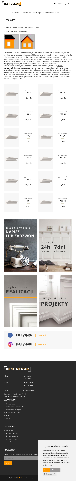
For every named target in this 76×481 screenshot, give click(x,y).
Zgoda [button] (46, 470)
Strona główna (10, 404)
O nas (7, 415)
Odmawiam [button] (55, 470)
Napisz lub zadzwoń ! (32, 27)
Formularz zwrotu (11, 439)
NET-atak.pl (21, 478)
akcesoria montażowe (13, 412)
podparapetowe (31, 66)
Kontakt (8, 418)
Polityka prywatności (12, 433)
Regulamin (9, 430)
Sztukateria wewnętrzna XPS (15, 407)
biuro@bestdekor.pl (29, 390)
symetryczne (19, 66)
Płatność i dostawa (12, 436)
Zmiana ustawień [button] (49, 474)
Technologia (10, 442)
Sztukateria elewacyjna (13, 410)
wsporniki (44, 66)
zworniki (52, 66)
